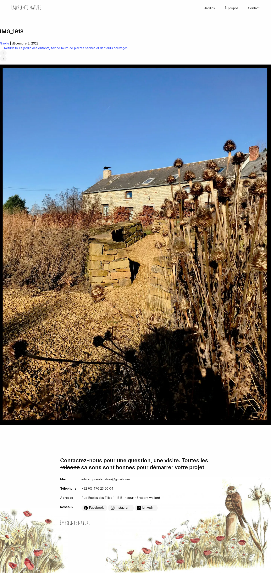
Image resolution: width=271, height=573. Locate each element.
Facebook (94, 508)
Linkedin (145, 508)
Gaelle (4, 43)
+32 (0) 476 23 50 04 (97, 488)
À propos (231, 8)
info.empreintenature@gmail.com (105, 479)
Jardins (209, 8)
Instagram (120, 508)
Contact (253, 8)
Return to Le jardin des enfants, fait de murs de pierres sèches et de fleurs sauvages (64, 48)
